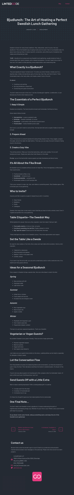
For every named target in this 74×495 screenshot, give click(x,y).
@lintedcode (18, 468)
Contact (67, 3)
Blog (60, 3)
